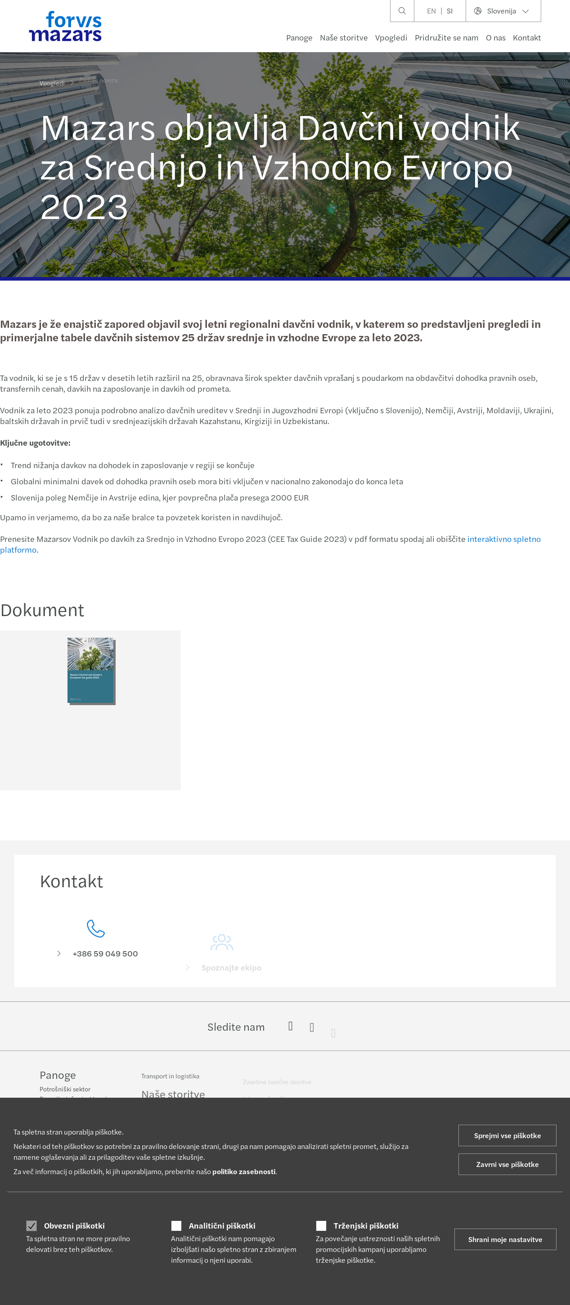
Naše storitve (344, 37)
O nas (496, 37)
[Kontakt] (96, 950)
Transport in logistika (170, 1080)
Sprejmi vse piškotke (507, 1135)
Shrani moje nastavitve (505, 1239)
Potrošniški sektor (65, 1089)
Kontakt (527, 37)
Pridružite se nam (447, 37)
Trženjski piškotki (366, 1225)
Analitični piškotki (222, 1225)
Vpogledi (391, 37)
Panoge (299, 37)
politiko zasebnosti (243, 1171)
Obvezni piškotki (74, 1225)
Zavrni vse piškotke (507, 1164)
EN (431, 10)
